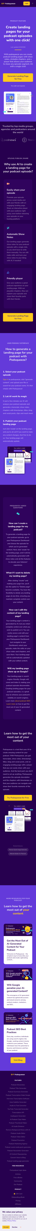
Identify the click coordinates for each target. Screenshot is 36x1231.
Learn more (10, 704)
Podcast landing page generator (18, 1161)
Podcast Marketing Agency (18, 1144)
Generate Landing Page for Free (18, 77)
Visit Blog (18, 1060)
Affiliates (18, 1204)
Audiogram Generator (18, 1116)
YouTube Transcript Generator (18, 1109)
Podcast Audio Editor (18, 1133)
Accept (6, 1227)
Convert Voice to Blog (18, 1158)
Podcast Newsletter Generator (18, 1151)
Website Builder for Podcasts (18, 854)
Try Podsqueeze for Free (18, 797)
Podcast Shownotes (18, 1085)
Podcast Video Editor (18, 1137)
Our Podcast (18, 1184)
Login (26, 3)
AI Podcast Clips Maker (18, 1119)
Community (18, 1181)
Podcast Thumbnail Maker (18, 1123)
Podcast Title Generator (18, 1088)
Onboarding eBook (18, 1197)
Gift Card (18, 1194)
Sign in (5, 379)
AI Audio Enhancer (18, 1126)
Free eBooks (18, 1178)
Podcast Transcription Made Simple (18, 1095)
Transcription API (18, 1112)
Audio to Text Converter (18, 1106)
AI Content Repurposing (18, 1154)
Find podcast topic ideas (18, 1170)
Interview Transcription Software (18, 1099)
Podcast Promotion (18, 1140)
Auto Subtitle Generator (18, 1102)
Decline (14, 1227)
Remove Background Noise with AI (18, 1130)
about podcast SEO (22, 701)
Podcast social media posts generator (18, 1147)
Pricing (18, 1201)
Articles (18, 1174)
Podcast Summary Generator (18, 1092)
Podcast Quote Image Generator (18, 850)
